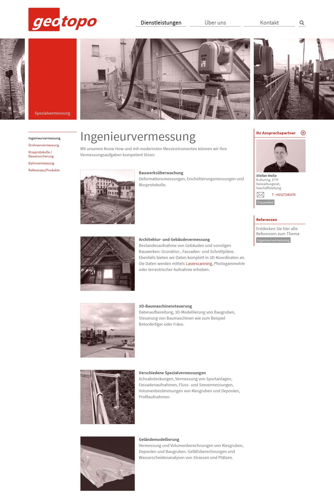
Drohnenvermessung (43, 145)
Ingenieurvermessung (44, 138)
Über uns (215, 22)
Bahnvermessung (41, 163)
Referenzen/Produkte (44, 170)
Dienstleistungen (161, 22)
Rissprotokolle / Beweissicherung (41, 154)
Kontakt (269, 22)
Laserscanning (199, 263)
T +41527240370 (283, 194)
